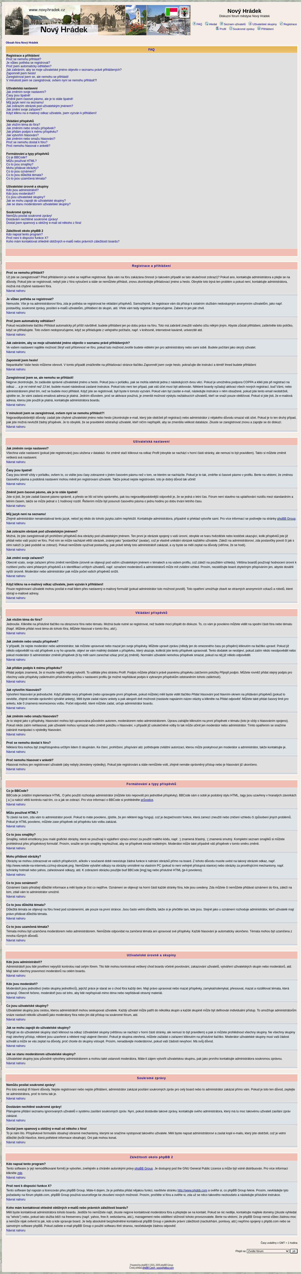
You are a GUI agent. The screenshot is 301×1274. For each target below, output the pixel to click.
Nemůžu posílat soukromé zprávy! (29, 216)
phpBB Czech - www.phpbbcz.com (158, 1267)
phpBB (144, 1265)
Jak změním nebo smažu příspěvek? (30, 128)
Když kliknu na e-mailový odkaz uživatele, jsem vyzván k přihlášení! (51, 113)
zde (19, 1173)
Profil (221, 28)
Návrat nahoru (15, 291)
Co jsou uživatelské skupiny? (25, 197)
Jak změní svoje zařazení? (24, 109)
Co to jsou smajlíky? (19, 164)
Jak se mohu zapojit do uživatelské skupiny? (36, 200)
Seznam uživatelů (233, 24)
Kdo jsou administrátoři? (22, 190)
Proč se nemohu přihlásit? (23, 59)
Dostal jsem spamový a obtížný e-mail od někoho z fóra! (43, 223)
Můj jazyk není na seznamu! (25, 102)
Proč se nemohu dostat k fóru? (26, 142)
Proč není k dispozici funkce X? (27, 238)
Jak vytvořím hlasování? (22, 135)
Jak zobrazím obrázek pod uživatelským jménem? (39, 106)
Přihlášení (265, 28)
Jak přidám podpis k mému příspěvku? (32, 131)
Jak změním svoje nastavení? (26, 92)
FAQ (197, 24)
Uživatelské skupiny (263, 24)
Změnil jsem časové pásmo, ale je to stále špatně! (39, 99)
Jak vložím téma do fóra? (23, 124)
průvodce (147, 800)
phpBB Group (286, 518)
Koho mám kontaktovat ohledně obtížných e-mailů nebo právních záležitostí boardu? (63, 241)
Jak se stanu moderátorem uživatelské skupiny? (38, 204)
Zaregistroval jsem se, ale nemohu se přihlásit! (37, 77)
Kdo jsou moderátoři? (20, 193)
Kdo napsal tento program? (24, 234)
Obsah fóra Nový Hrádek (22, 42)
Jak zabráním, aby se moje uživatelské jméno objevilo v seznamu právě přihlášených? (64, 70)
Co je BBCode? (16, 157)
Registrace (288, 24)
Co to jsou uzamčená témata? (26, 178)
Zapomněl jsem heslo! (21, 73)
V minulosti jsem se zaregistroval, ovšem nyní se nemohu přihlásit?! (51, 80)
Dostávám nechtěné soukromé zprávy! (32, 219)
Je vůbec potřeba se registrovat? (28, 62)
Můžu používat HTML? (21, 161)
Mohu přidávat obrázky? (22, 168)
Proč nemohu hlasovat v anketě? (28, 146)
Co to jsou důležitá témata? (24, 175)
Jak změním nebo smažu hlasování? (30, 138)
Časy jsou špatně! (18, 95)
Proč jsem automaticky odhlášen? (28, 66)
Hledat (211, 24)
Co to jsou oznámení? (21, 171)
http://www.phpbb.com (192, 1190)
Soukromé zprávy (242, 28)
